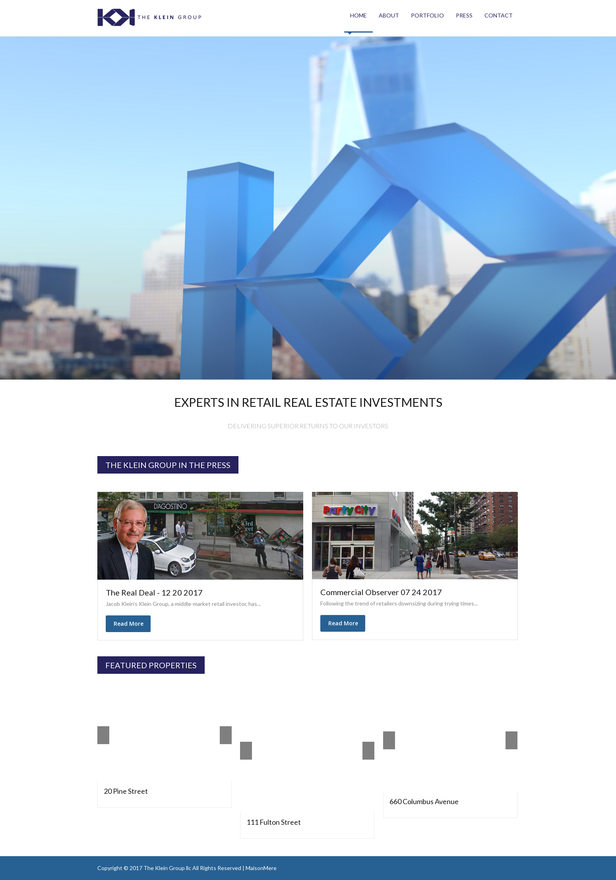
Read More (130, 624)
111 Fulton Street (273, 822)
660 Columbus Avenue (424, 801)
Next (226, 735)
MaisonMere (261, 868)
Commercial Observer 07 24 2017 (381, 592)
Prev (103, 735)
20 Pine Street (126, 791)
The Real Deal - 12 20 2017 (154, 592)
